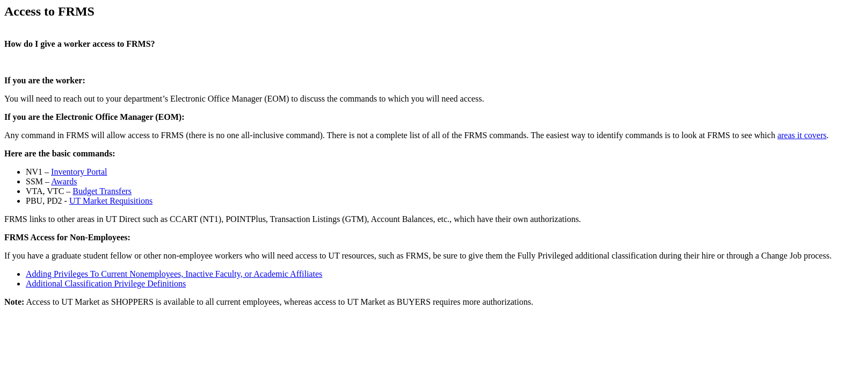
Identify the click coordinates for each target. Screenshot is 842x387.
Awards (64, 181)
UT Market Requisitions (111, 200)
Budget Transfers (102, 191)
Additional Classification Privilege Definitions (106, 283)
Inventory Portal (79, 171)
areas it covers (802, 135)
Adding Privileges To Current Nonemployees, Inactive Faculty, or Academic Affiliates (174, 273)
